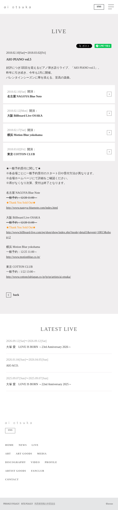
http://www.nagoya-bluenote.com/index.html (32, 207)
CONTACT (12, 479)
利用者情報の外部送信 (45, 503)
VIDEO (35, 462)
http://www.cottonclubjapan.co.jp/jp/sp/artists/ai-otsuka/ (38, 276)
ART (8, 453)
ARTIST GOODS (15, 470)
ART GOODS (24, 453)
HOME (9, 445)
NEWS (23, 445)
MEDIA (41, 453)
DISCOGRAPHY (15, 462)
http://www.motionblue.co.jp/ (23, 256)
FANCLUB (37, 470)
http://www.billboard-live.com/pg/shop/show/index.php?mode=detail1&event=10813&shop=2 (58, 235)
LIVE (35, 445)
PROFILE (51, 462)
